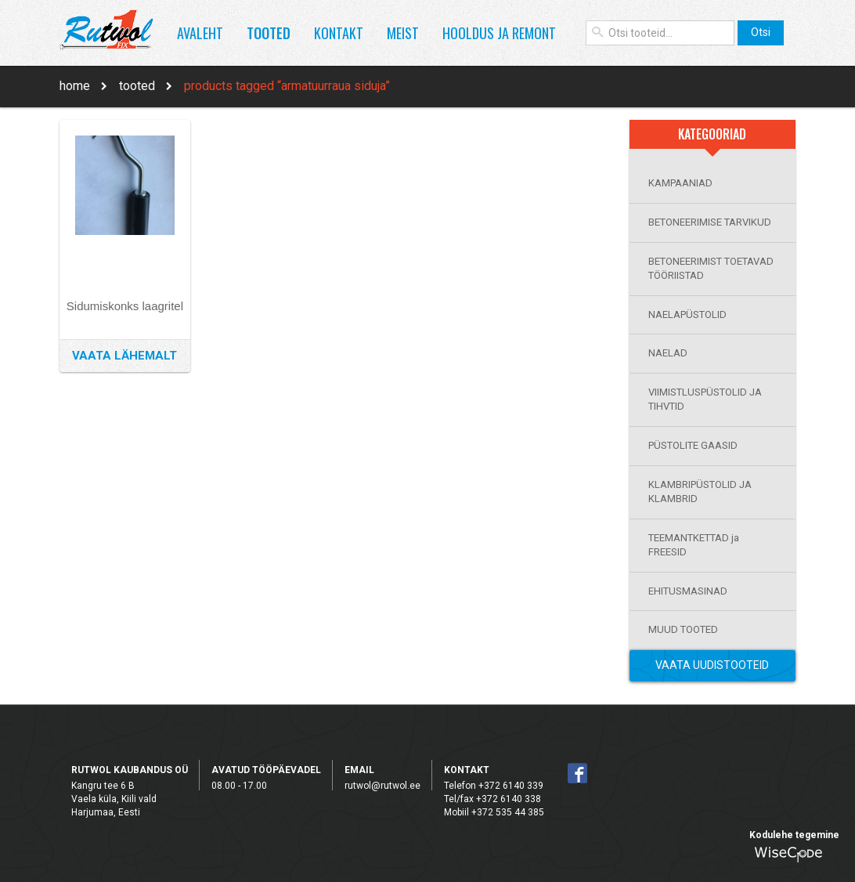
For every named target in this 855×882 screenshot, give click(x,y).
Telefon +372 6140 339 (493, 785)
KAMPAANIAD (680, 183)
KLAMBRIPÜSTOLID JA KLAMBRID (700, 492)
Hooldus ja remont (499, 33)
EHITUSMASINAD (687, 591)
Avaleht (200, 33)
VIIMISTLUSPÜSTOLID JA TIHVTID (705, 399)
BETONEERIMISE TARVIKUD (709, 222)
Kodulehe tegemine (794, 835)
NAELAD (667, 353)
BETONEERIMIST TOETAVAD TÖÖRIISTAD (711, 268)
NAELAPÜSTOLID (687, 314)
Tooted (268, 33)
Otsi (760, 32)
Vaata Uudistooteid (712, 665)
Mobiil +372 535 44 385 (494, 812)
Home (75, 85)
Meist (403, 33)
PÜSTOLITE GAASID (693, 445)
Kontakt (338, 33)
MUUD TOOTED (683, 629)
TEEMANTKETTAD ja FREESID (693, 545)
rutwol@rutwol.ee (382, 785)
